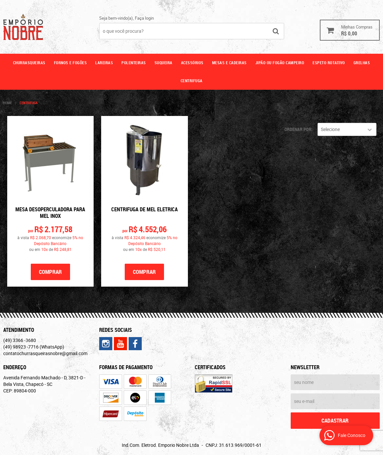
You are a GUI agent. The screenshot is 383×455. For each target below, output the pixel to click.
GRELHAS (362, 62)
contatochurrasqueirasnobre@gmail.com (45, 353)
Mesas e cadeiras (229, 62)
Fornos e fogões (70, 62)
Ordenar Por (297, 129)
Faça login (144, 18)
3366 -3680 (19, 340)
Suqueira (164, 62)
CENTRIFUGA (192, 80)
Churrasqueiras (29, 62)
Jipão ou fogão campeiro (279, 62)
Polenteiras (133, 62)
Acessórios (192, 62)
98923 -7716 (33, 347)
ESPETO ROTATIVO (329, 62)
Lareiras (104, 62)
